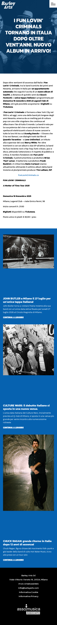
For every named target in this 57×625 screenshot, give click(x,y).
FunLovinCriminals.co (28, 175)
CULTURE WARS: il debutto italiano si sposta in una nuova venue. (26, 407)
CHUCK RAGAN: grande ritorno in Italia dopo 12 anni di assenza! (27, 542)
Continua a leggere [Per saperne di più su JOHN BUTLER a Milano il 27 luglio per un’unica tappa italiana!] (13, 317)
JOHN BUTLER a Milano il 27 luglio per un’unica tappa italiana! (27, 300)
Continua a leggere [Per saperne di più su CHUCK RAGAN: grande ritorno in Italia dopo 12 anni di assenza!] (13, 559)
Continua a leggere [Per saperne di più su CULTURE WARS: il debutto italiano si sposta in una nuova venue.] (13, 427)
